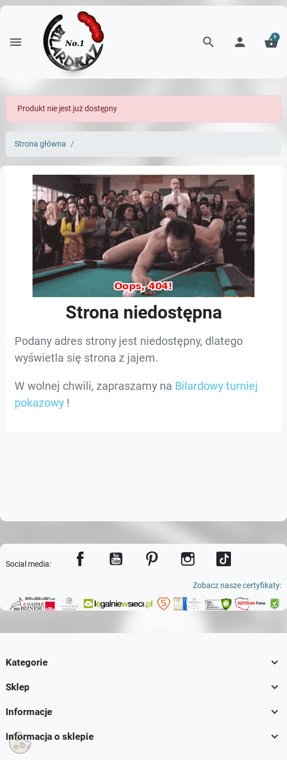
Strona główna (40, 144)
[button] (208, 42)
